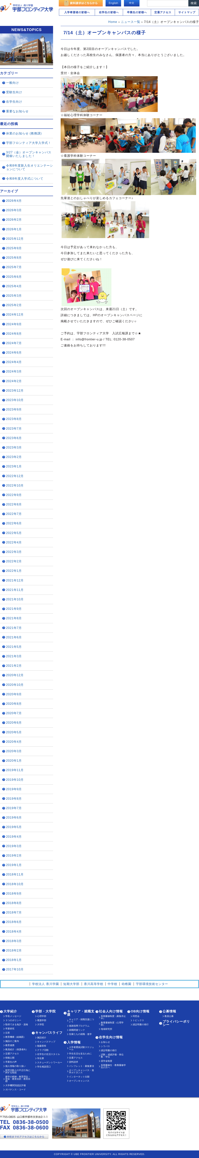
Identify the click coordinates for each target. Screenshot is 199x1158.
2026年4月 (14, 200)
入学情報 (74, 1042)
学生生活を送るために (80, 1053)
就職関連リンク (77, 1030)
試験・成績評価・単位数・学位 (112, 1055)
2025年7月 (14, 267)
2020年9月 (14, 694)
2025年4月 (14, 286)
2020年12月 (15, 675)
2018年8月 (14, 903)
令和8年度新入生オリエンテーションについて (29, 167)
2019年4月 (14, 836)
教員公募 (169, 1016)
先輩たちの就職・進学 (80, 1034)
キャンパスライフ (49, 1033)
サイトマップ (186, 12)
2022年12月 (15, 476)
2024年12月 (15, 314)
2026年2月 (14, 219)
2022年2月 (14, 561)
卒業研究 (9, 1028)
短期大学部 (71, 984)
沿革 (7, 1032)
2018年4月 (14, 931)
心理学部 (41, 1016)
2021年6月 (14, 637)
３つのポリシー (13, 1020)
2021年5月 (14, 646)
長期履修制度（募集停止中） (113, 1017)
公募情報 (169, 1011)
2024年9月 (14, 324)
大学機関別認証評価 (15, 1085)
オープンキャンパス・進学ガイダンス (81, 1071)
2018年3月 (14, 941)
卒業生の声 (11, 1062)
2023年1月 (14, 466)
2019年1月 (14, 865)
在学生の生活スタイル (48, 1054)
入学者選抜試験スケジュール (81, 1048)
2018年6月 (14, 922)
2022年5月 (14, 533)
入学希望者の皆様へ (77, 12)
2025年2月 (14, 305)
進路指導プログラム (79, 1026)
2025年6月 (14, 276)
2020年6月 (14, 722)
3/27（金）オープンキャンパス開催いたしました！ (28, 154)
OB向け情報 (140, 1011)
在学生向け (14, 101)
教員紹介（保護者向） (16, 1049)
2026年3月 (14, 210)
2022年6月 (14, 523)
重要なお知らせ (17, 111)
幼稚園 (126, 984)
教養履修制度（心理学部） (112, 1023)
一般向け (12, 82)
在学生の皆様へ (109, 12)
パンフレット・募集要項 (81, 1066)
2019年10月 (15, 779)
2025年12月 (15, 238)
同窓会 (136, 1016)
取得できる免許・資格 (16, 1024)
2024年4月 (14, 362)
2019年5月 (14, 827)
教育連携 (9, 1045)
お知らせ (105, 1042)
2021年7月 (14, 627)
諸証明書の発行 (109, 1050)
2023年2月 (14, 457)
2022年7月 (14, 513)
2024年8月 (14, 333)
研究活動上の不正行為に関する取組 (17, 1071)
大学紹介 (10, 1011)
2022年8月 (14, 504)
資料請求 (73, 1062)
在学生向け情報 (111, 1037)
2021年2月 (14, 665)
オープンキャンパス (79, 1081)
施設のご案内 (12, 1041)
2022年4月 (14, 542)
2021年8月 (14, 618)
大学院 (40, 1024)
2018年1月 (14, 960)
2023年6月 (14, 438)
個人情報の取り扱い (15, 1066)
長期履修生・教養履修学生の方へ (113, 1066)
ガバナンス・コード (15, 1089)
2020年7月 (14, 713)
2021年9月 (14, 608)
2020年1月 (14, 760)
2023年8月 (14, 419)
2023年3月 (14, 447)
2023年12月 (15, 390)
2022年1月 (14, 570)
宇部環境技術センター (152, 984)
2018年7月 (14, 912)
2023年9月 (14, 409)
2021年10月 (15, 599)
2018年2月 (14, 950)
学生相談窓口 (44, 1066)
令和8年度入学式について (24, 178)
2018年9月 (14, 893)
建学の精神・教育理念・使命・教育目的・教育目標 (17, 1079)
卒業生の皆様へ (137, 12)
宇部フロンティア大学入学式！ (28, 142)
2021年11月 (15, 589)
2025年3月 (14, 295)
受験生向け (14, 92)
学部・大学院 (45, 1011)
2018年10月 (15, 884)
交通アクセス (162, 12)
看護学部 (41, 1020)
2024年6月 (14, 352)
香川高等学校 (93, 984)
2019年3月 (14, 846)
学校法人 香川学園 (45, 984)
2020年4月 (14, 741)
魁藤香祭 (41, 1046)
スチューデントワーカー (49, 1062)
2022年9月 (14, 495)
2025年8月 (14, 257)
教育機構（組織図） (15, 1037)
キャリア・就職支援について (81, 1020)
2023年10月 (15, 400)
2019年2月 (14, 855)
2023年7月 (14, 428)
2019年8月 (14, 798)
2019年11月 (15, 770)
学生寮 (40, 1058)
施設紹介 (41, 1037)
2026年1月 (14, 229)
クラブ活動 (43, 1050)
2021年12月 (15, 580)
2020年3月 (14, 751)
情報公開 (9, 1057)
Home (112, 21)
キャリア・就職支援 (80, 1013)
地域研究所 (106, 1029)
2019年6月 (14, 817)
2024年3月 (14, 371)
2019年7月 (14, 808)
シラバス (105, 1046)
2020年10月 (15, 684)
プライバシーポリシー (176, 1023)
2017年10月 (15, 969)
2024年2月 (14, 381)
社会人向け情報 (111, 1011)
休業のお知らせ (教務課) (24, 133)
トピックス (138, 1020)
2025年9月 (14, 248)
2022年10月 (15, 485)
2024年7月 (14, 343)
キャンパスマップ (46, 1041)
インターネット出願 (79, 1076)
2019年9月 (14, 789)
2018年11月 (15, 874)
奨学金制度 (106, 1061)
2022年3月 (14, 551)
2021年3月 (14, 656)
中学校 (112, 984)
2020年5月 (14, 732)
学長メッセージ (13, 1016)
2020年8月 (14, 703)
